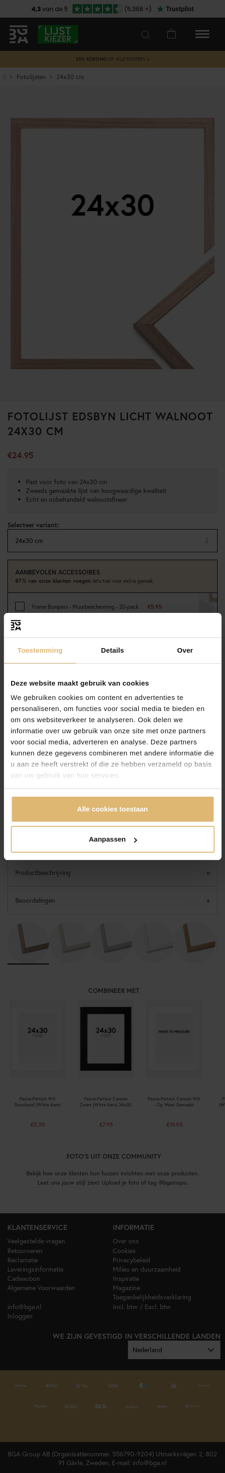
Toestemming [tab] (40, 650)
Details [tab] (112, 650)
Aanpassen (113, 839)
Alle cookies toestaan (112, 809)
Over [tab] (185, 650)
